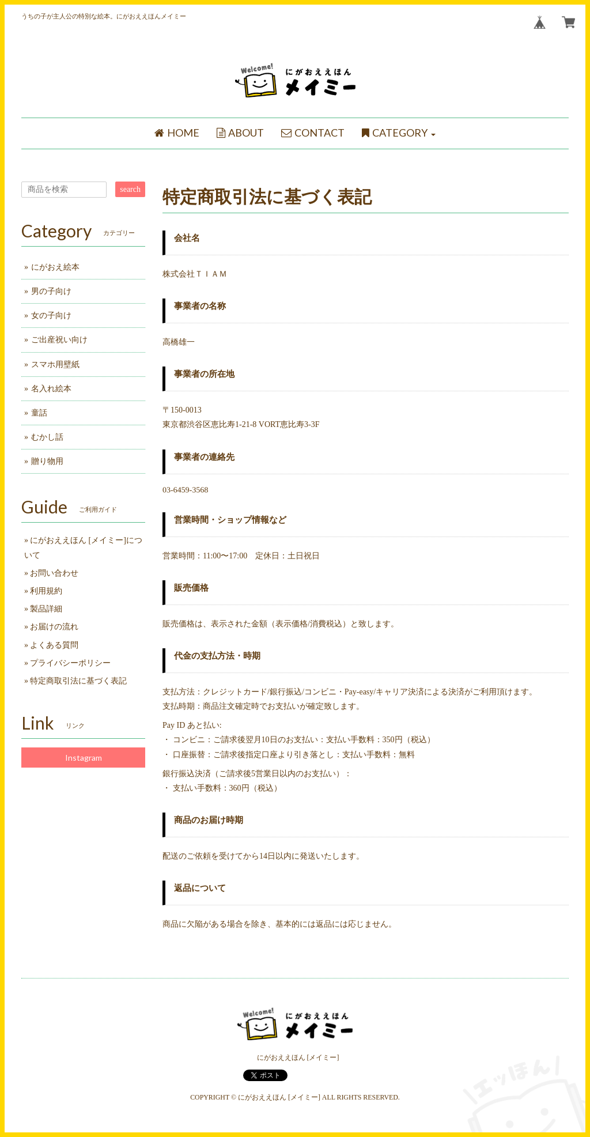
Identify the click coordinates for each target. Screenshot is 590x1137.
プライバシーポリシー (70, 663)
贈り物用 (47, 461)
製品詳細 (46, 609)
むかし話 (47, 437)
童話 (39, 413)
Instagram (83, 757)
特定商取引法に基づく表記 (78, 681)
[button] (398, 133)
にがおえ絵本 (55, 267)
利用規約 (46, 591)
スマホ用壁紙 (55, 364)
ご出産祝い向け (59, 339)
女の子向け (51, 315)
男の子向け (51, 291)
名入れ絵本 (51, 388)
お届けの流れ (54, 626)
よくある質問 (54, 645)
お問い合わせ (54, 573)
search (130, 189)
